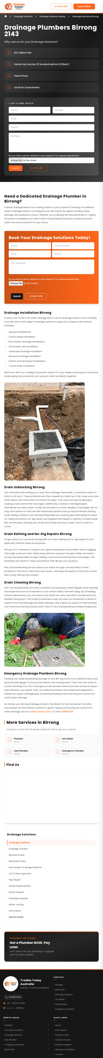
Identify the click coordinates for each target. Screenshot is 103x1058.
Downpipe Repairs (18, 898)
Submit (15, 168)
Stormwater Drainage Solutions (25, 867)
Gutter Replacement (20, 886)
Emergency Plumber (64, 1009)
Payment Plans (61, 1035)
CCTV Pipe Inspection (20, 873)
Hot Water (59, 999)
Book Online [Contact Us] (84, 6)
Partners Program (63, 1044)
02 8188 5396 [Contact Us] (61, 6)
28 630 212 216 (18, 1003)
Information (15, 910)
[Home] (14, 6)
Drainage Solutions (19, 842)
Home (57, 1025)
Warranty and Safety (64, 1049)
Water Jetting (16, 904)
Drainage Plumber (18, 848)
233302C (20, 1008)
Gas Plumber (60, 1004)
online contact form (40, 711)
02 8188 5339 (66, 711)
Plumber (58, 984)
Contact (58, 1054)
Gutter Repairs (16, 892)
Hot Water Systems (26, 1030)
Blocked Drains (16, 855)
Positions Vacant (62, 1039)
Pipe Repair (15, 879)
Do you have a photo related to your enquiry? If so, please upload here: (44, 155)
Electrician (59, 989)
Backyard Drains (17, 861)
